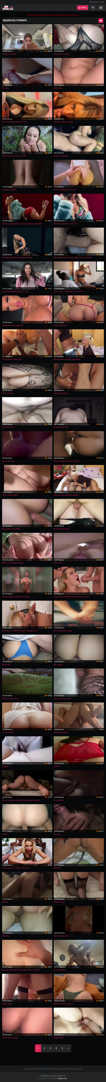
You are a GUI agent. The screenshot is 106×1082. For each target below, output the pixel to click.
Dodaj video (28, 1069)
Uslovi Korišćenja (42, 1069)
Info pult (79, 1069)
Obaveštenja (69, 1069)
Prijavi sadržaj (56, 1069)
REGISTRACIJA (94, 2)
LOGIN (102, 2)
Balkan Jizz (62, 1078)
